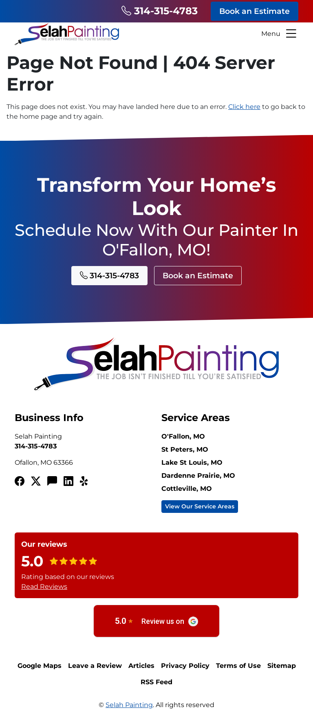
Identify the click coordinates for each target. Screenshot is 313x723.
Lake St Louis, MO (192, 462)
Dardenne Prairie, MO (198, 475)
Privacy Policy (185, 666)
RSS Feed (156, 682)
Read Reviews (44, 586)
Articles (141, 666)
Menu (279, 34)
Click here (244, 107)
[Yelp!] (85, 481)
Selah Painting (129, 705)
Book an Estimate (254, 11)
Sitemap (281, 666)
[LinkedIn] (68, 481)
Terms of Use (238, 666)
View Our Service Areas (199, 506)
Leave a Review (95, 666)
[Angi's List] (52, 481)
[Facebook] (19, 481)
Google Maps (40, 666)
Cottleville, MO (186, 488)
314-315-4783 (159, 11)
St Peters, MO (184, 449)
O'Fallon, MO (183, 436)
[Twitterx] (36, 481)
